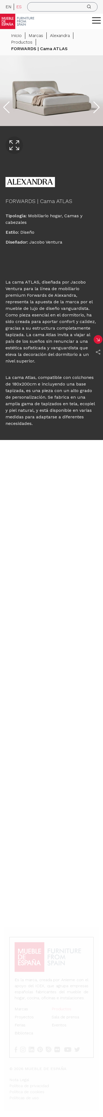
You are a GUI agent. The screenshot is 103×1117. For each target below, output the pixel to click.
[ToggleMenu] (96, 20)
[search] (62, 7)
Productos (21, 42)
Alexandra (60, 35)
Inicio (16, 35)
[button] (96, 20)
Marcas (36, 35)
